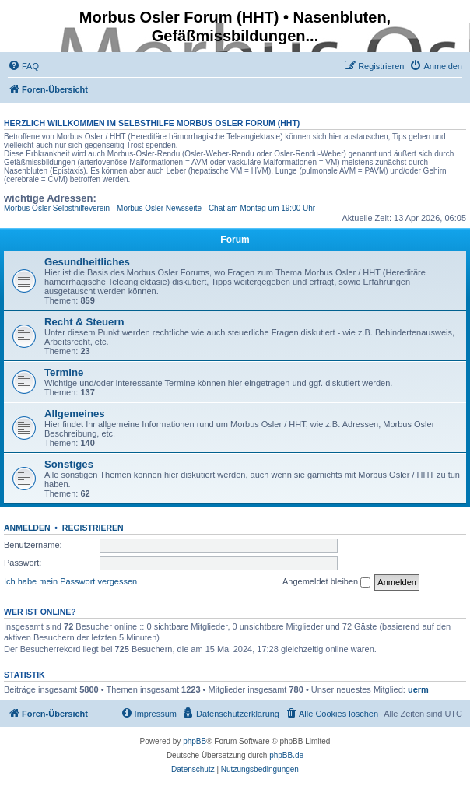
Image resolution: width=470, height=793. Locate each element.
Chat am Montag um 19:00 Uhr (262, 208)
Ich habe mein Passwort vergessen (70, 581)
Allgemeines (74, 413)
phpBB (194, 741)
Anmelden (27, 527)
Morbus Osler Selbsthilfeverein (57, 208)
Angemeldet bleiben (326, 582)
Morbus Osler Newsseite (159, 208)
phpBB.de (286, 755)
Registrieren (93, 527)
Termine (63, 372)
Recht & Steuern (84, 322)
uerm (418, 689)
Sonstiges (68, 464)
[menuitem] (23, 66)
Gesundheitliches (87, 262)
